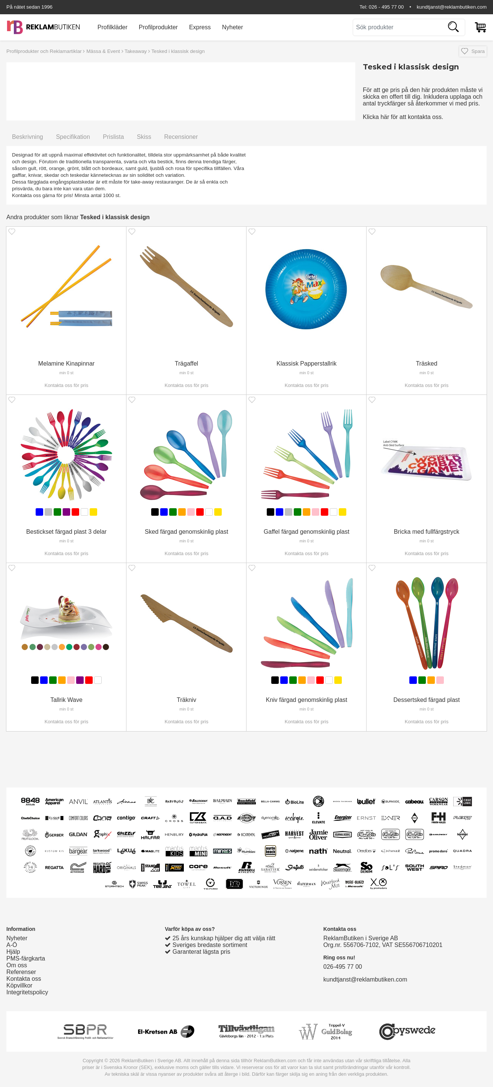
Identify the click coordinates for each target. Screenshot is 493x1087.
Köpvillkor (19, 985)
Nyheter (232, 27)
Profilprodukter (158, 27)
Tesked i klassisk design (177, 51)
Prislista (113, 137)
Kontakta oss (23, 979)
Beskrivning (27, 137)
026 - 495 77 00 (386, 7)
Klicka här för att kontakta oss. (403, 117)
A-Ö (11, 945)
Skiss (144, 137)
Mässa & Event (103, 51)
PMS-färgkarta (25, 958)
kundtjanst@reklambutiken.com (452, 7)
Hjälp (13, 951)
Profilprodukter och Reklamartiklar (44, 51)
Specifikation (73, 137)
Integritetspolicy (27, 992)
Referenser (21, 972)
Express (200, 27)
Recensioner (181, 137)
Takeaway (136, 51)
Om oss (16, 965)
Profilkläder (113, 27)
